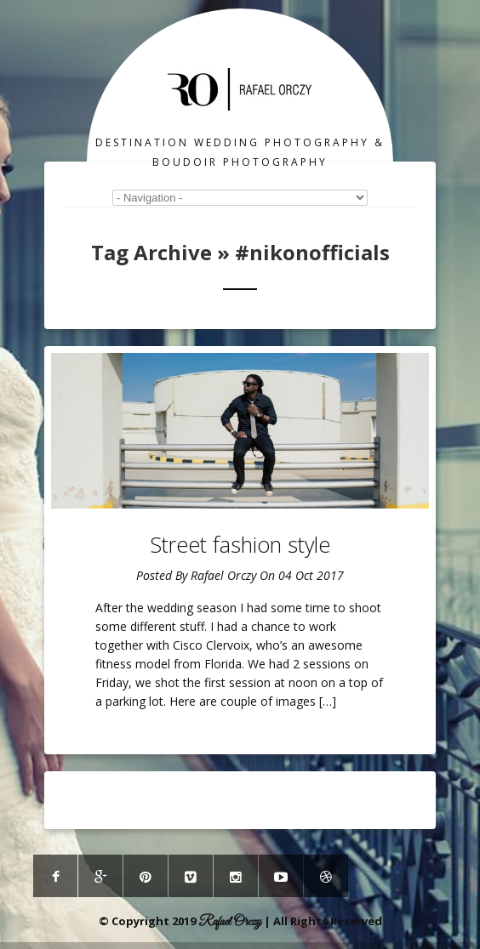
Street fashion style (240, 544)
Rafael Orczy (223, 575)
